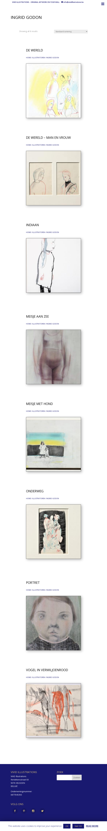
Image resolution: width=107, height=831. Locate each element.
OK (66, 826)
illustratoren (38, 57)
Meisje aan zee (37, 316)
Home (28, 57)
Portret (33, 582)
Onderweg (35, 491)
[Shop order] (71, 31)
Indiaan (32, 225)
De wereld (34, 50)
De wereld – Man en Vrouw (48, 137)
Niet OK (78, 826)
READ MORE (92, 826)
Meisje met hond (39, 403)
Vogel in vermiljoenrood (47, 670)
